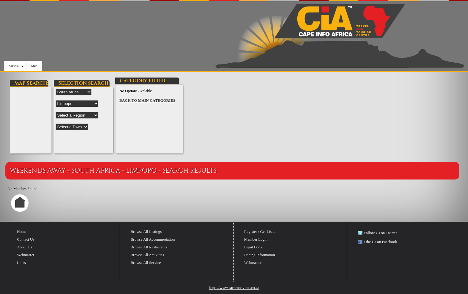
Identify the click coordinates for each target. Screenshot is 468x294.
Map (34, 66)
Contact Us (25, 239)
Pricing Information (259, 255)
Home (22, 231)
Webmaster (25, 255)
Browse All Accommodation (152, 239)
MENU (16, 66)
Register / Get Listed (260, 231)
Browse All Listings (145, 231)
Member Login (255, 239)
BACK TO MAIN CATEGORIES (147, 100)
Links (21, 262)
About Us (24, 247)
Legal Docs (253, 247)
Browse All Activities (147, 255)
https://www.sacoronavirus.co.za (234, 287)
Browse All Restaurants (148, 247)
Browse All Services (146, 262)
